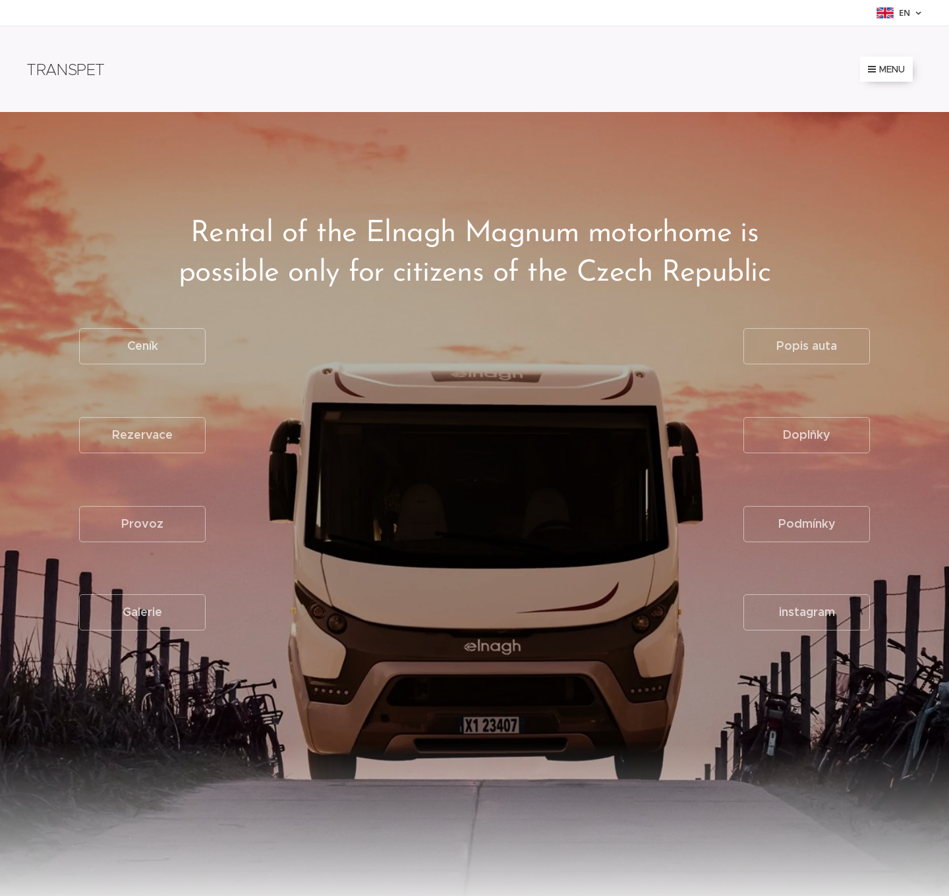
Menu (886, 69)
